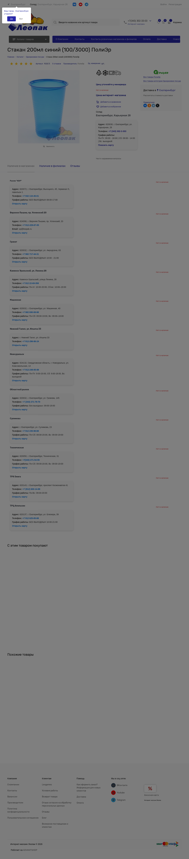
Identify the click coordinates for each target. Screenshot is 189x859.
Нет (21, 19)
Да (11, 19)
